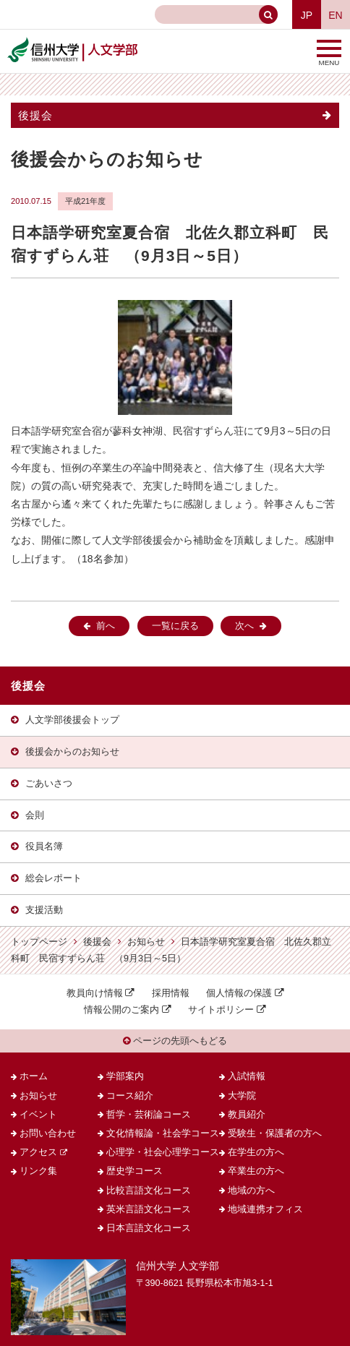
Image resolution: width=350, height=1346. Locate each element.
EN (335, 15)
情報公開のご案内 (121, 1010)
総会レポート (53, 878)
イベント (38, 1115)
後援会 (35, 115)
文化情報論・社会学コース (162, 1133)
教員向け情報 (95, 993)
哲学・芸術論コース (148, 1115)
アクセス (38, 1152)
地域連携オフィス (265, 1209)
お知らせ (146, 942)
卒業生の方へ (256, 1171)
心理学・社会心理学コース (162, 1152)
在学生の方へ (256, 1152)
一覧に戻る (175, 626)
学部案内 (125, 1076)
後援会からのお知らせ (72, 752)
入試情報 (246, 1076)
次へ (244, 626)
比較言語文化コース (148, 1191)
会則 (34, 815)
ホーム (34, 1076)
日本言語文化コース (148, 1228)
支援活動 (44, 910)
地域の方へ (251, 1191)
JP (306, 15)
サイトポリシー (221, 1010)
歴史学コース (134, 1171)
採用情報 (170, 993)
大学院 (242, 1096)
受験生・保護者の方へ (275, 1133)
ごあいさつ (48, 784)
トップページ (39, 942)
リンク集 (38, 1171)
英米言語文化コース (148, 1209)
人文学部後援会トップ (72, 720)
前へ (105, 626)
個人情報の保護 (239, 993)
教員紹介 (246, 1115)
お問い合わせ (48, 1133)
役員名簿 (44, 846)
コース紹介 (129, 1096)
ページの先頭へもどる (175, 1041)
